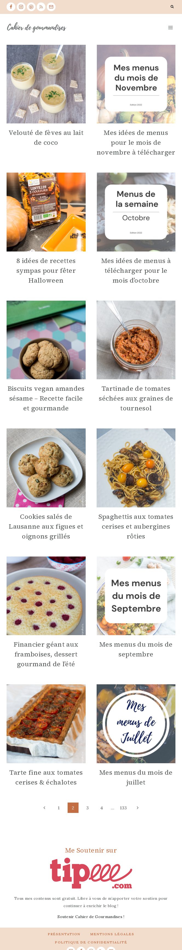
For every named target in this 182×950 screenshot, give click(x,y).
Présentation (64, 934)
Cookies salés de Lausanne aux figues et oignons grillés (46, 526)
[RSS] (41, 6)
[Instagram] (21, 6)
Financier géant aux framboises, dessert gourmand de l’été (46, 654)
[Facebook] (11, 6)
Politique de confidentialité (91, 942)
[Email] (51, 6)
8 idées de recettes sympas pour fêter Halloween (46, 270)
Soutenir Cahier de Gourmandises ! (91, 916)
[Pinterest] (31, 6)
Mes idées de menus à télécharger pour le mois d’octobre (136, 270)
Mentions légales (112, 934)
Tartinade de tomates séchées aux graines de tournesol (136, 398)
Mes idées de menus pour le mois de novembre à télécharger (136, 142)
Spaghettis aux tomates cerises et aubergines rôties (136, 526)
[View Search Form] (172, 7)
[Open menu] (170, 27)
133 (123, 807)
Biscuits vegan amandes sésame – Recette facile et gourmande (46, 398)
